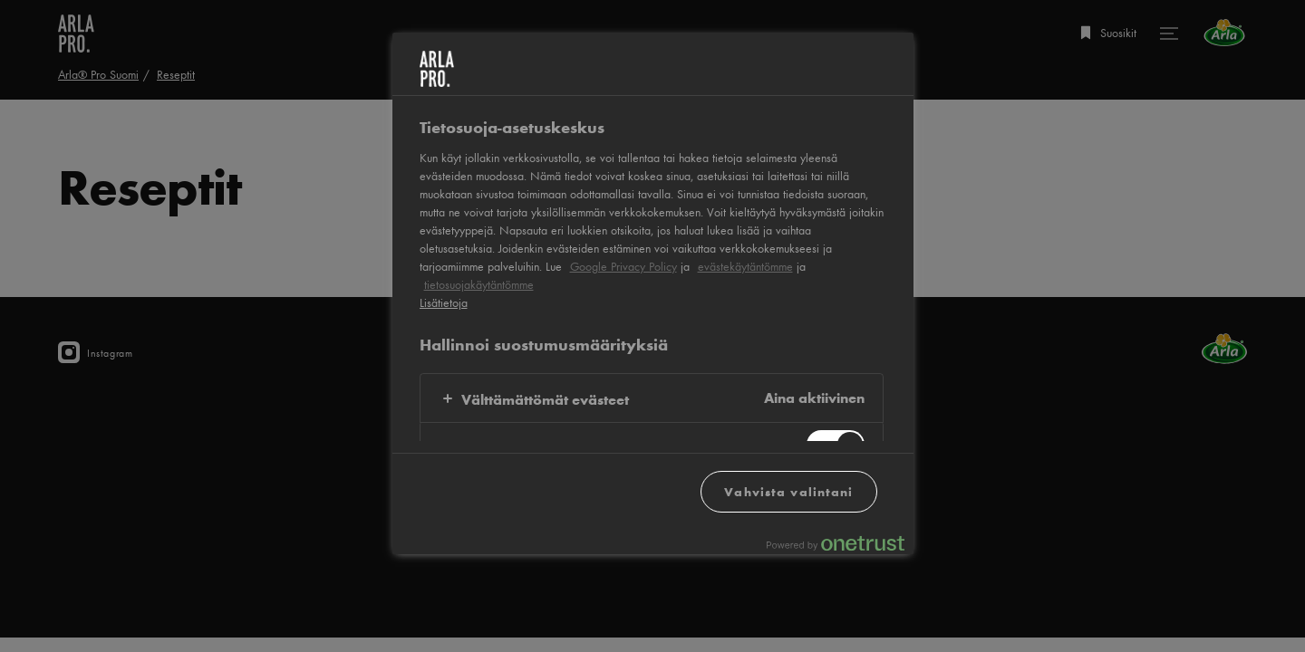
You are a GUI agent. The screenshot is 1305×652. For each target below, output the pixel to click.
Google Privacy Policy (623, 266)
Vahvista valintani (788, 491)
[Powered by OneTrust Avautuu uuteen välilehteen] (835, 543)
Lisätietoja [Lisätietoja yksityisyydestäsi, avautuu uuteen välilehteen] (444, 302)
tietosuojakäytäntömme (479, 284)
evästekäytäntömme (745, 266)
